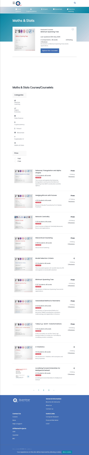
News (14, 420)
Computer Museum (52, 417)
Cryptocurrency (19, 124)
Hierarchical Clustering (44, 238)
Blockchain (57, 9)
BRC (14, 439)
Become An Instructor (53, 402)
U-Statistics (39, 347)
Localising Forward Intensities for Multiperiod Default (47, 369)
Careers (15, 417)
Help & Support (17, 424)
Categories (18, 95)
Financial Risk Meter (52, 420)
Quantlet (15, 435)
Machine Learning (17, 103)
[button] (17, 128)
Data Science (18, 118)
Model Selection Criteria (44, 258)
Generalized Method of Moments (47, 301)
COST (48, 424)
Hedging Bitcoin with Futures (46, 195)
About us (49, 405)
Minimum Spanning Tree (50, 32)
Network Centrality (42, 217)
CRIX (14, 432)
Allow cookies (67, 452)
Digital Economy (17, 111)
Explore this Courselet (50, 51)
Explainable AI (19, 139)
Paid (19, 158)
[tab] (19, 102)
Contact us (49, 409)
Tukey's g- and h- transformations (48, 324)
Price (16, 153)
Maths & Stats (19, 145)
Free (19, 161)
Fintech (44, 9)
